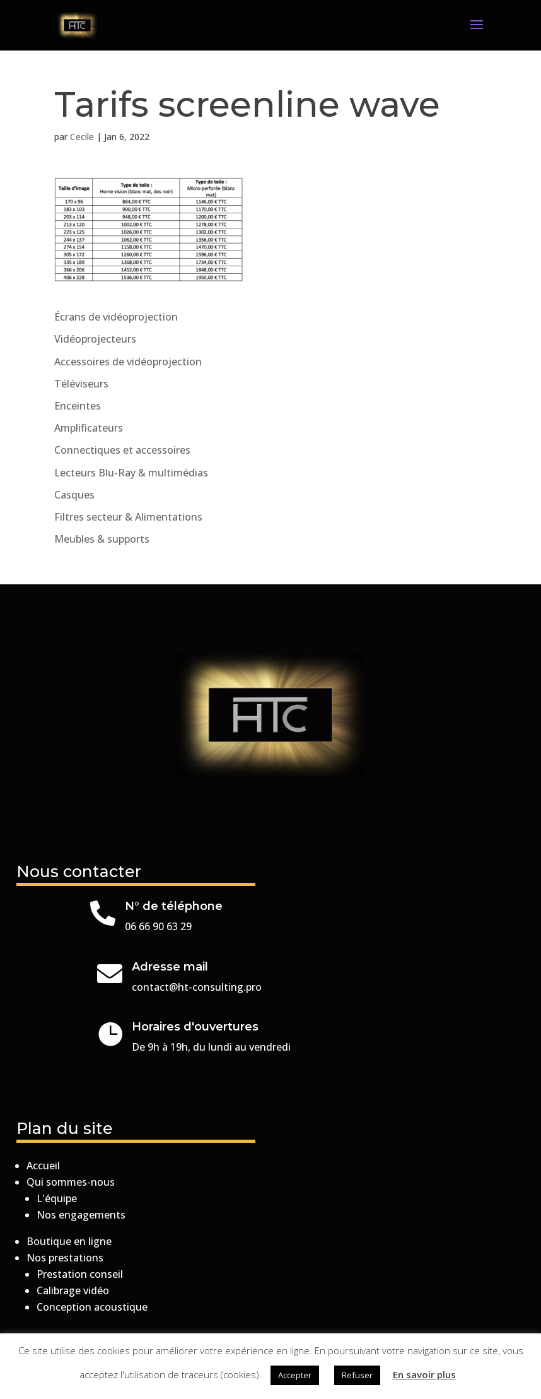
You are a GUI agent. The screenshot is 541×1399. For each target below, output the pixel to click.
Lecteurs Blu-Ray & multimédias (131, 473)
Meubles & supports (101, 539)
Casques (74, 495)
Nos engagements (81, 1215)
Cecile (82, 137)
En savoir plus (424, 1374)
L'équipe (57, 1198)
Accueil (43, 1165)
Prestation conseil (80, 1274)
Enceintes (77, 406)
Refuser (357, 1375)
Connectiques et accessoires (122, 450)
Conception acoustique (92, 1307)
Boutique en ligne (69, 1241)
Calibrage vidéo (73, 1290)
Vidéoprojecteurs (95, 339)
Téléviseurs (81, 384)
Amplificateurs (88, 428)
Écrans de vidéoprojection (116, 317)
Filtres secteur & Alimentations (128, 517)
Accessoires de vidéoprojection (128, 362)
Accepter (294, 1375)
